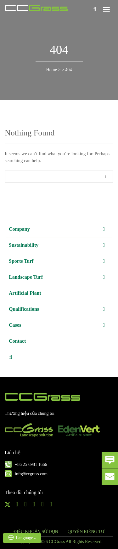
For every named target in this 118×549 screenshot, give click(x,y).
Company (59, 229)
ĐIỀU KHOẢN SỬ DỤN (36, 531)
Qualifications (59, 309)
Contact (17, 341)
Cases (59, 325)
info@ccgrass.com (31, 474)
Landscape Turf (59, 277)
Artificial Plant (25, 293)
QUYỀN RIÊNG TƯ (86, 531)
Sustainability (59, 245)
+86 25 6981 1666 (31, 464)
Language (22, 537)
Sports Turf (59, 261)
